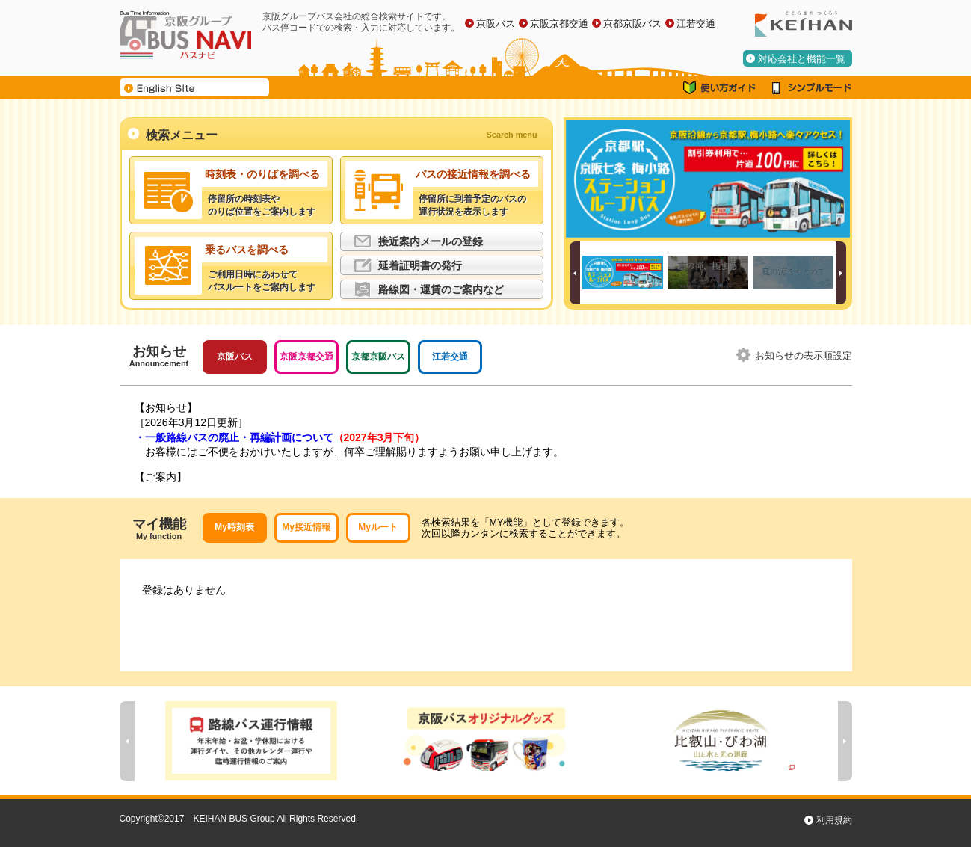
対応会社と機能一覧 (801, 58)
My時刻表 (234, 527)
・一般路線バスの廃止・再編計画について (280, 437)
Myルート (378, 527)
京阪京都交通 (559, 23)
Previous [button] (575, 272)
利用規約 (834, 820)
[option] (708, 179)
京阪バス (495, 23)
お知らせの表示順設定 (803, 355)
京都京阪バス (632, 23)
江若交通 (695, 23)
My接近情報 (306, 527)
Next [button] (841, 272)
